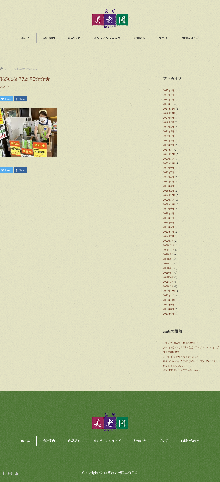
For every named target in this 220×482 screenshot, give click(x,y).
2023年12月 (169, 154)
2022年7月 (168, 217)
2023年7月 (168, 172)
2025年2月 (168, 99)
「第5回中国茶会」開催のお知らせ (180, 342)
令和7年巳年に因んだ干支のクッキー (182, 370)
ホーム (25, 38)
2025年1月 (168, 104)
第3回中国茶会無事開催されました (181, 356)
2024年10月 (169, 113)
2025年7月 (168, 94)
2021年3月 (168, 281)
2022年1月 (168, 240)
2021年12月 (169, 245)
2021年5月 (168, 272)
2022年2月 (168, 236)
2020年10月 (169, 299)
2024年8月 (168, 117)
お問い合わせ (190, 38)
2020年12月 (169, 290)
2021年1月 (168, 286)
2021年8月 (168, 258)
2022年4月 (168, 231)
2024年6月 (168, 126)
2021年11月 (169, 249)
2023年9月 (168, 167)
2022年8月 (168, 213)
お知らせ (140, 38)
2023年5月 (168, 176)
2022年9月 (168, 208)
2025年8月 (168, 90)
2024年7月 (168, 122)
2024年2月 (168, 145)
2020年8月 (168, 309)
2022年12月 (169, 195)
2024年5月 (168, 131)
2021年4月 (168, 277)
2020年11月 (169, 295)
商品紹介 (74, 38)
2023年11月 (169, 158)
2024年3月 (168, 140)
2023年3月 (168, 186)
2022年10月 (169, 204)
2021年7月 (168, 263)
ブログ (163, 38)
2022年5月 (168, 227)
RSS (16, 472)
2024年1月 (168, 149)
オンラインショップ (107, 38)
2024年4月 (168, 135)
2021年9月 (168, 254)
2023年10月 (169, 163)
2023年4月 (168, 181)
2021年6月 (168, 268)
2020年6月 (168, 313)
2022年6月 (168, 222)
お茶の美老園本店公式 (121, 472)
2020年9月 (168, 304)
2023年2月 (168, 190)
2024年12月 (169, 108)
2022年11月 (169, 199)
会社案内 (49, 38)
